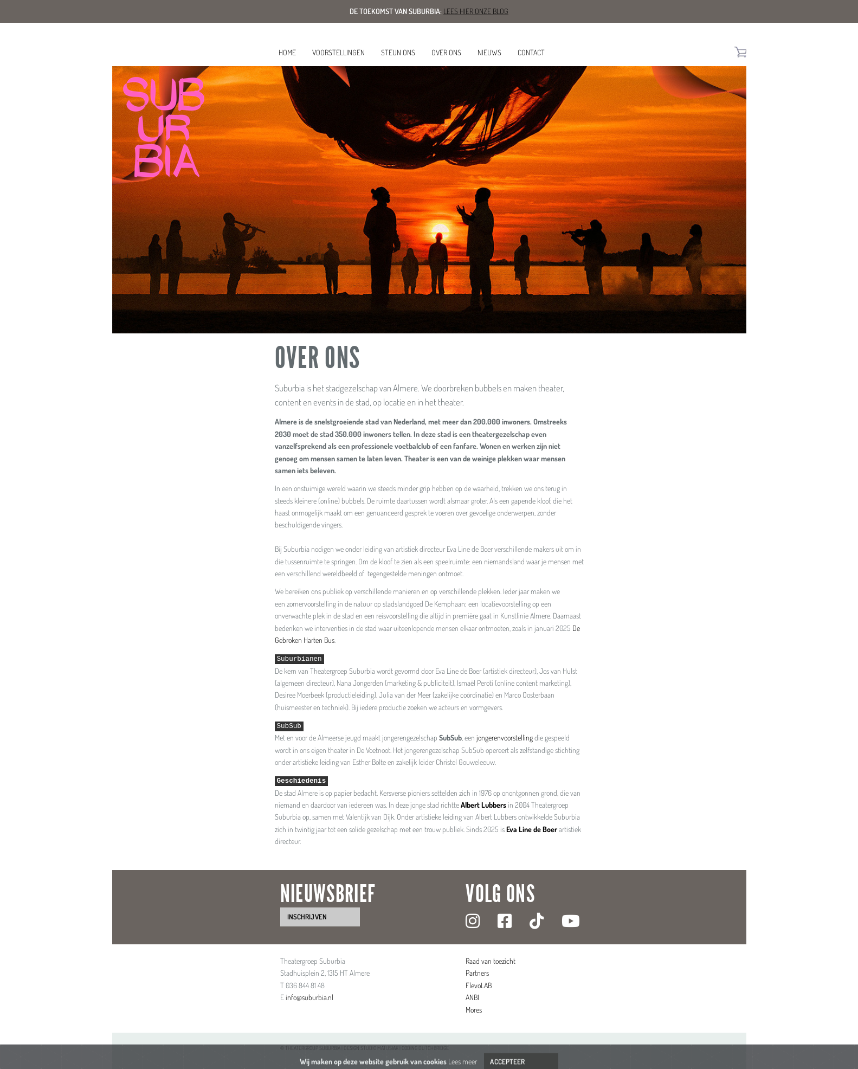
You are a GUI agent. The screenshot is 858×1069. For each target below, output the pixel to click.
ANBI (472, 997)
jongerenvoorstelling (504, 737)
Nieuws (489, 52)
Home (287, 52)
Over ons (446, 52)
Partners (477, 972)
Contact (531, 52)
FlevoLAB (479, 985)
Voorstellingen (338, 52)
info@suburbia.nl (309, 997)
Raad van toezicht (490, 960)
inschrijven (307, 916)
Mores (474, 1009)
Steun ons (398, 52)
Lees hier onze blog (475, 11)
